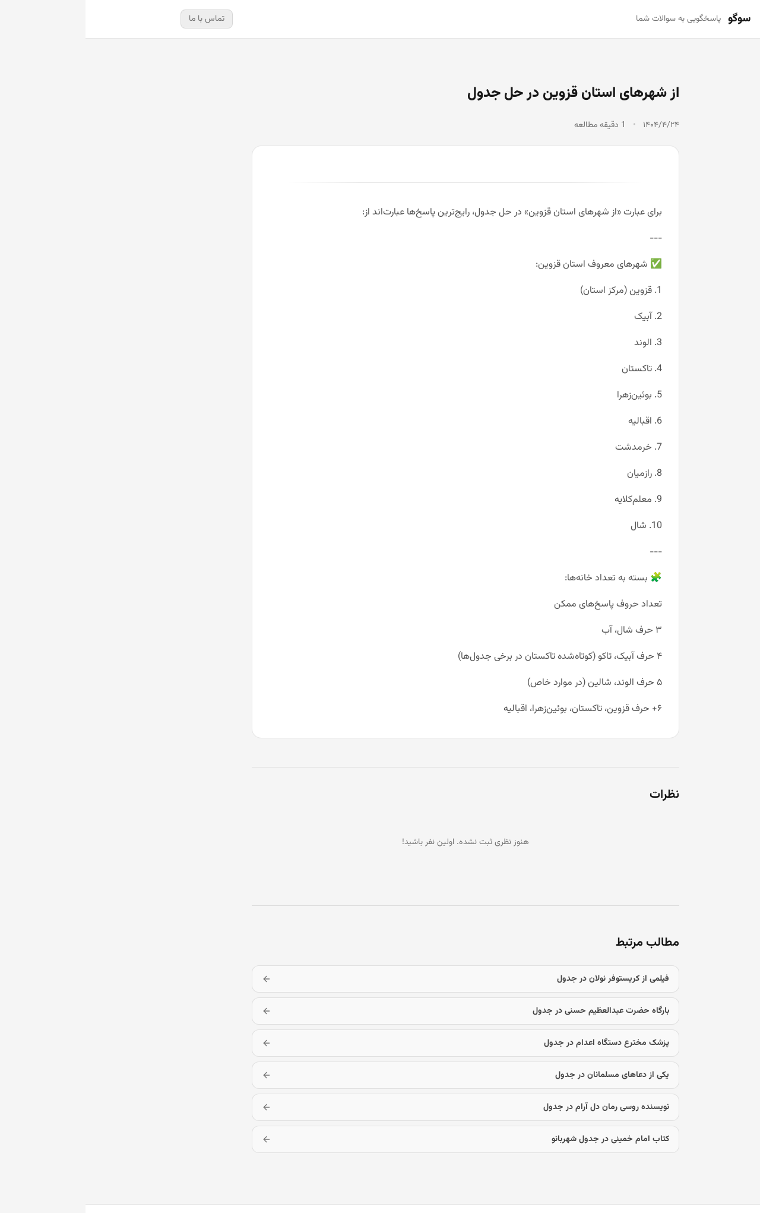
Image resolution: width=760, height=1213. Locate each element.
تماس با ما (121, 19)
